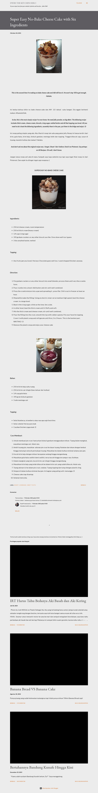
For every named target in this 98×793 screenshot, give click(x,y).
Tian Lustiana (19, 498)
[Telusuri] (79, 3)
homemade (23, 485)
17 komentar (21, 703)
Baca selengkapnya (81, 625)
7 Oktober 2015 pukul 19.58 (39, 503)
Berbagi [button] (83, 485)
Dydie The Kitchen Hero (23, 3)
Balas (17, 511)
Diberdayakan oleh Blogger (49, 788)
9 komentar (21, 625)
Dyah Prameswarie (25, 503)
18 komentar (21, 781)
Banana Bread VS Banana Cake (32, 689)
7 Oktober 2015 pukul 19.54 (31, 498)
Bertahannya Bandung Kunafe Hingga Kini (41, 767)
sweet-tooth (31, 485)
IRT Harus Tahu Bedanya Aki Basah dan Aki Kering (48, 600)
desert (16, 485)
